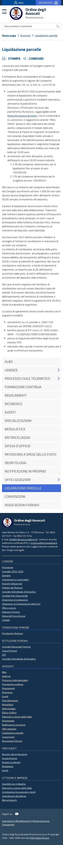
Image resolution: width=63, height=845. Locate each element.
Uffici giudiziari (9, 729)
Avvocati (25, 35)
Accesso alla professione (14, 754)
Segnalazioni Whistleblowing (16, 821)
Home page (9, 35)
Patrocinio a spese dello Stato (17, 716)
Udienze (6, 676)
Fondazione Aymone (12, 633)
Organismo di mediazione (15, 599)
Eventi (5, 696)
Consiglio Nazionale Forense (16, 646)
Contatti (6, 620)
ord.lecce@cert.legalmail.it (44, 543)
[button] (58, 370)
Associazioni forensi (12, 741)
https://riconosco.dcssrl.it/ (22, 116)
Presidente (7, 567)
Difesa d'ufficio (9, 712)
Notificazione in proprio (14, 724)
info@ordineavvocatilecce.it (23, 539)
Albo (19, 3)
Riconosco (7, 692)
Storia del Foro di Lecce (13, 616)
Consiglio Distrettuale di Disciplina (19, 591)
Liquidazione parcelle (46, 35)
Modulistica (7, 704)
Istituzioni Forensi (11, 612)
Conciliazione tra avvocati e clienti (18, 792)
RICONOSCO (48, 3)
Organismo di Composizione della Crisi (21, 604)
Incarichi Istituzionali (12, 583)
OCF (4, 654)
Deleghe (6, 575)
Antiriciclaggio (9, 708)
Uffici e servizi (9, 608)
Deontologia (8, 720)
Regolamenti (8, 688)
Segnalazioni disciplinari (14, 796)
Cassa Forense (9, 650)
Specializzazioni (10, 700)
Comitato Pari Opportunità (15, 595)
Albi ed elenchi (9, 800)
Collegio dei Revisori (12, 587)
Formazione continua (12, 684)
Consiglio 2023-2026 (12, 571)
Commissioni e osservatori (15, 579)
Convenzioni (8, 737)
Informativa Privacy (39, 838)
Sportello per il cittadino (14, 784)
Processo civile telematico (15, 680)
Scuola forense (9, 758)
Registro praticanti (11, 762)
